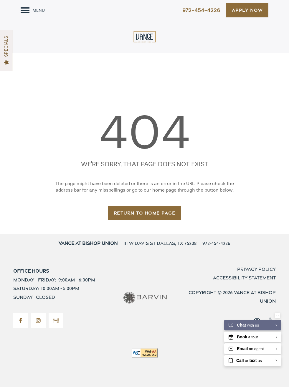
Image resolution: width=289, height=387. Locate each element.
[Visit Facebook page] (20, 320)
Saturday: (26, 288)
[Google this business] (56, 320)
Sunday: (23, 297)
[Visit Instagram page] (38, 320)
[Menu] (33, 10)
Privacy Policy (256, 269)
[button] (247, 10)
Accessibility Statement (244, 278)
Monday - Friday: (34, 280)
